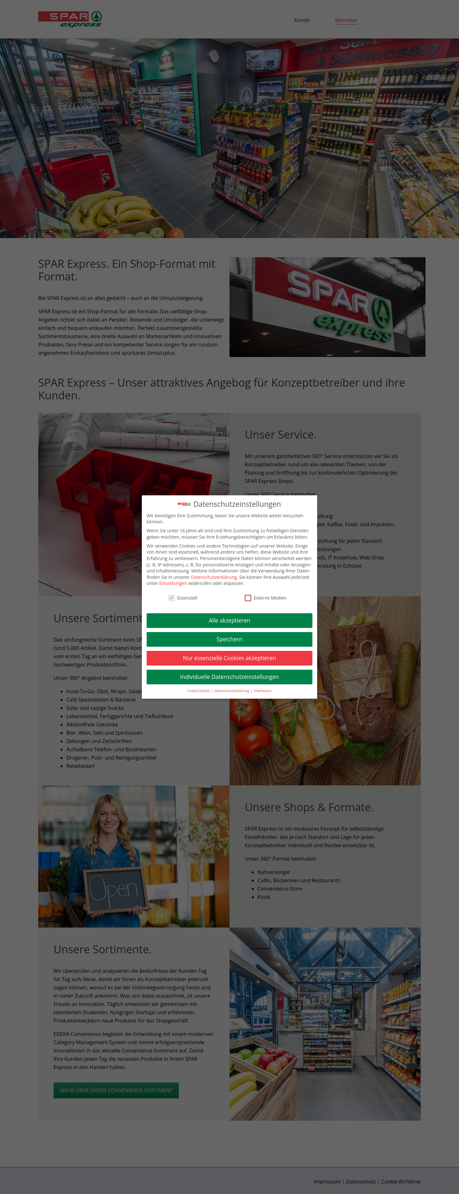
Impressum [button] (263, 690)
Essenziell (182, 598)
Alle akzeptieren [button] (229, 620)
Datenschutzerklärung (214, 577)
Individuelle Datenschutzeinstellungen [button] (229, 677)
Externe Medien (266, 598)
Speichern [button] (229, 639)
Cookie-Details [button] (199, 690)
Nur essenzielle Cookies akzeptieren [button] (229, 658)
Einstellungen (173, 583)
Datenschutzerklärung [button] (232, 690)
